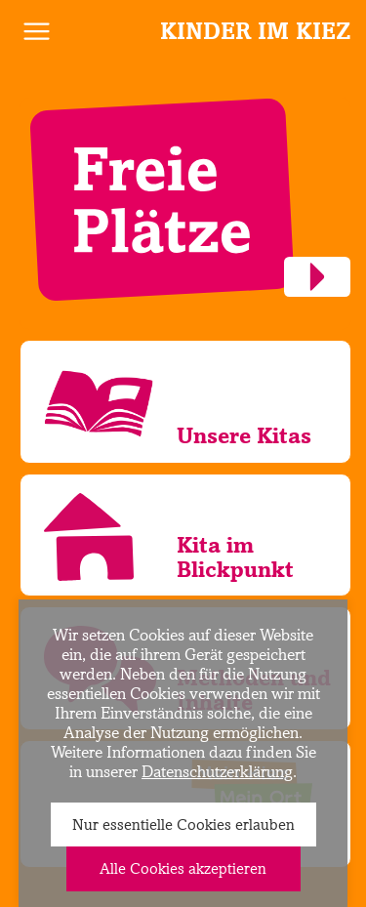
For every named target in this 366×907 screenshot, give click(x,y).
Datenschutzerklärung (217, 771)
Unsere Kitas (244, 435)
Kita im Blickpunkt (235, 556)
